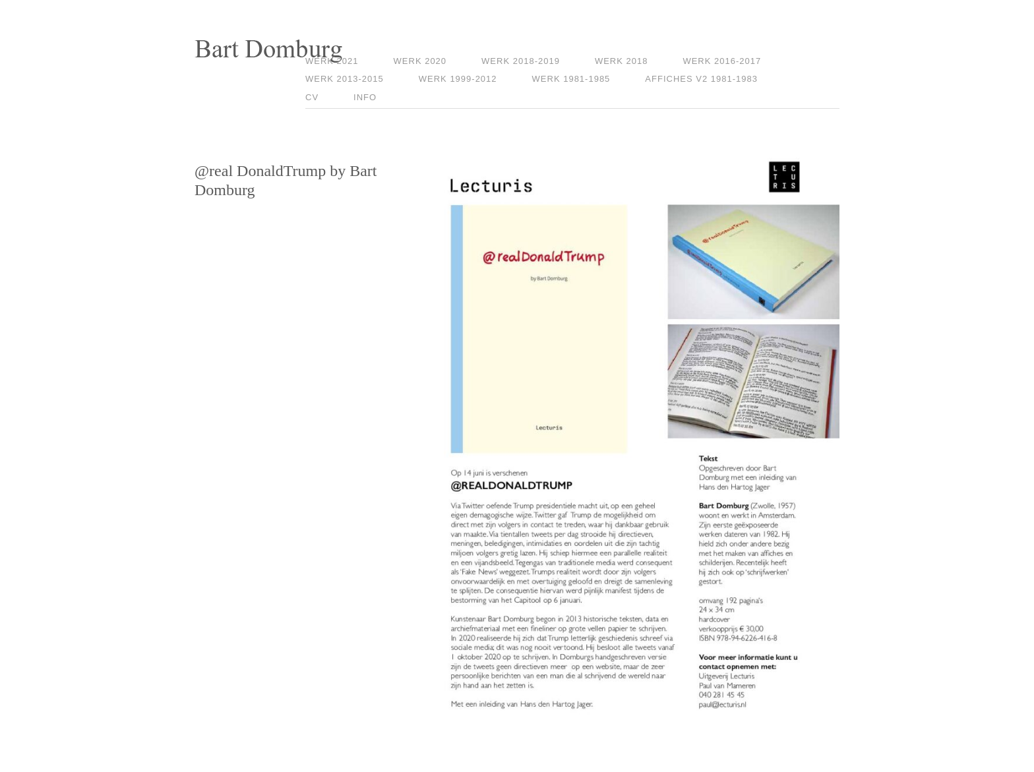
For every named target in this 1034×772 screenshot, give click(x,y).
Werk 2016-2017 (722, 61)
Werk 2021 (332, 61)
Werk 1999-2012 (458, 79)
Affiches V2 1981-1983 (701, 79)
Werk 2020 (420, 61)
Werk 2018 (621, 61)
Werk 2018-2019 (520, 61)
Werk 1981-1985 (571, 79)
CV (312, 97)
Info (365, 97)
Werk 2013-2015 (344, 79)
